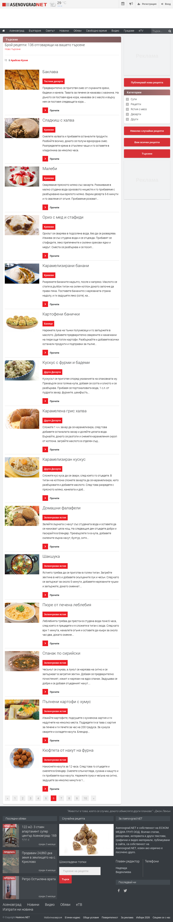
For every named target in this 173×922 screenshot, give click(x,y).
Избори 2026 (143, 917)
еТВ (79, 904)
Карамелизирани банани (65, 266)
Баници (48, 323)
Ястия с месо (139, 109)
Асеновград (12, 904)
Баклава (50, 72)
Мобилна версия (53, 917)
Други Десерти (52, 372)
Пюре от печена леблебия (66, 605)
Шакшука (51, 556)
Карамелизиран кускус (64, 459)
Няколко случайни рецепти (147, 130)
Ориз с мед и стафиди (62, 217)
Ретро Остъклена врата (39, 879)
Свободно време (96, 30)
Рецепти (136, 104)
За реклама (127, 917)
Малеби (49, 168)
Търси (65, 879)
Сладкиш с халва (58, 120)
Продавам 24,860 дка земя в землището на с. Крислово (39, 857)
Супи (134, 99)
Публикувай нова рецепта (147, 82)
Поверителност (110, 917)
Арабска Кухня (19, 60)
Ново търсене (13, 49)
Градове (129, 30)
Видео (50, 904)
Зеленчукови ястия (55, 517)
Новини (64, 30)
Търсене (147, 153)
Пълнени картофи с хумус (66, 702)
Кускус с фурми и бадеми (66, 362)
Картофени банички (61, 314)
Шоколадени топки (72, 862)
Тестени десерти (53, 81)
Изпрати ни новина (18, 909)
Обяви (65, 904)
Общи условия (91, 917)
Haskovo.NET (23, 917)
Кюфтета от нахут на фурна (67, 750)
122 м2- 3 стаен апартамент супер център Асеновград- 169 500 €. (39, 833)
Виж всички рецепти (147, 142)
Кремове (49, 129)
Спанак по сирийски (61, 653)
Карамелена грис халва (64, 411)
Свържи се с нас (161, 917)
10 (85, 798)
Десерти (136, 114)
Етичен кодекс (72, 917)
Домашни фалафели (61, 508)
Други (134, 119)
